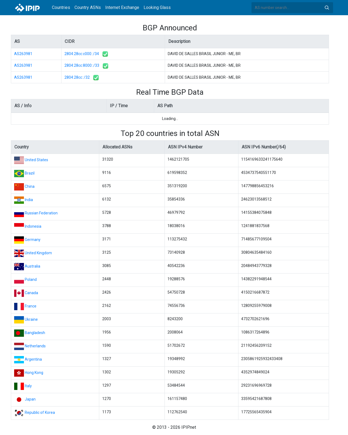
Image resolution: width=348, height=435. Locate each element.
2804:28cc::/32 (77, 77)
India (29, 200)
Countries (61, 7)
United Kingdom (38, 253)
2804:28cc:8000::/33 (81, 65)
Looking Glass (157, 7)
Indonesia (33, 226)
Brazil (30, 173)
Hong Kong (34, 372)
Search (327, 8)
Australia (32, 266)
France (30, 306)
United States (36, 160)
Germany (33, 239)
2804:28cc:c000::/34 (81, 54)
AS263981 (23, 54)
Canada (31, 293)
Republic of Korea (40, 412)
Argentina (33, 359)
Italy (28, 386)
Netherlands (35, 346)
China (30, 186)
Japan (30, 399)
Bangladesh (35, 333)
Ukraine (31, 319)
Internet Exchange (122, 7)
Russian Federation (41, 213)
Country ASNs (87, 7)
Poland (31, 279)
